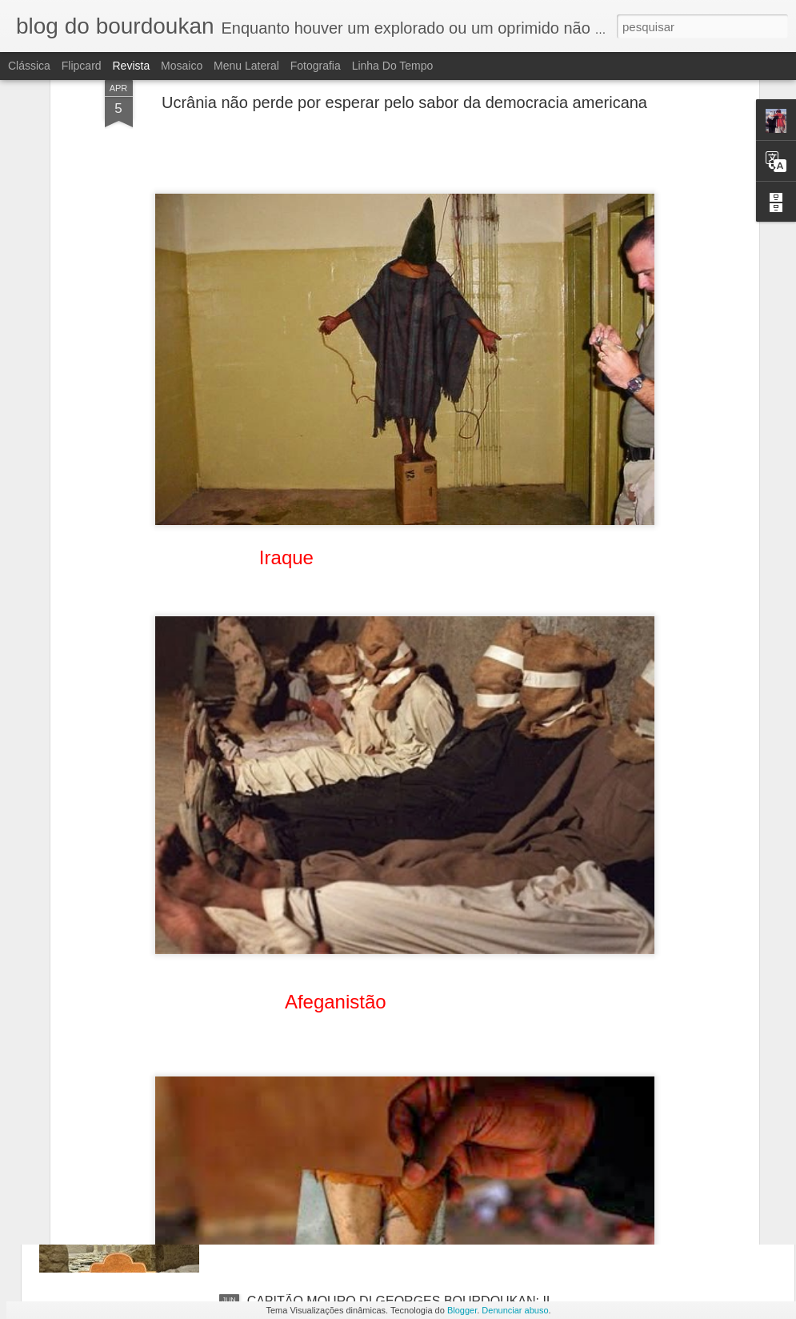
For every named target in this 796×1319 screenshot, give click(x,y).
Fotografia (315, 65)
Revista (131, 65)
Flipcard (82, 65)
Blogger (462, 1310)
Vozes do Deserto (297, 1119)
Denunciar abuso (515, 1310)
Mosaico (181, 65)
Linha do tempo (393, 65)
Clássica (29, 65)
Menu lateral (246, 65)
